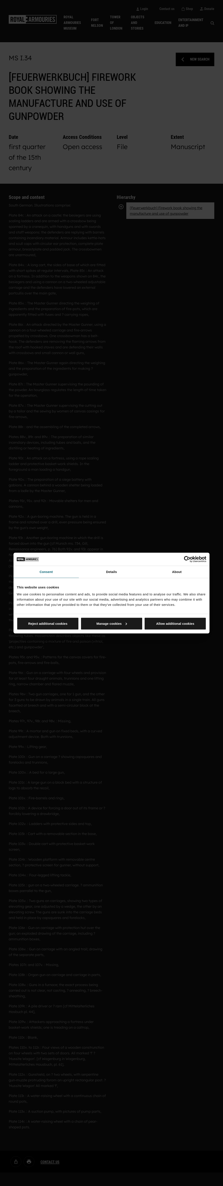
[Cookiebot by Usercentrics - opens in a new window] (187, 559)
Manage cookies (111, 623)
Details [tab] (111, 572)
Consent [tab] (46, 572)
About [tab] (177, 572)
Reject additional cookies (47, 623)
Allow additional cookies (175, 623)
